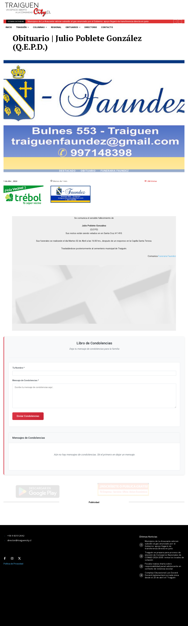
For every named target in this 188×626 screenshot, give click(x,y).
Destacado (67, 171)
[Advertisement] (119, 6)
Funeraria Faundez (115, 171)
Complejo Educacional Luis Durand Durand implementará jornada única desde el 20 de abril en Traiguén (162, 575)
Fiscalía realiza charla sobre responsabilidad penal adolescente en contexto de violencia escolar (163, 566)
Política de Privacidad (13, 564)
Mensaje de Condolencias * (25, 380)
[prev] (175, 21)
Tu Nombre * (18, 368)
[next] (180, 21)
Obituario (88, 171)
